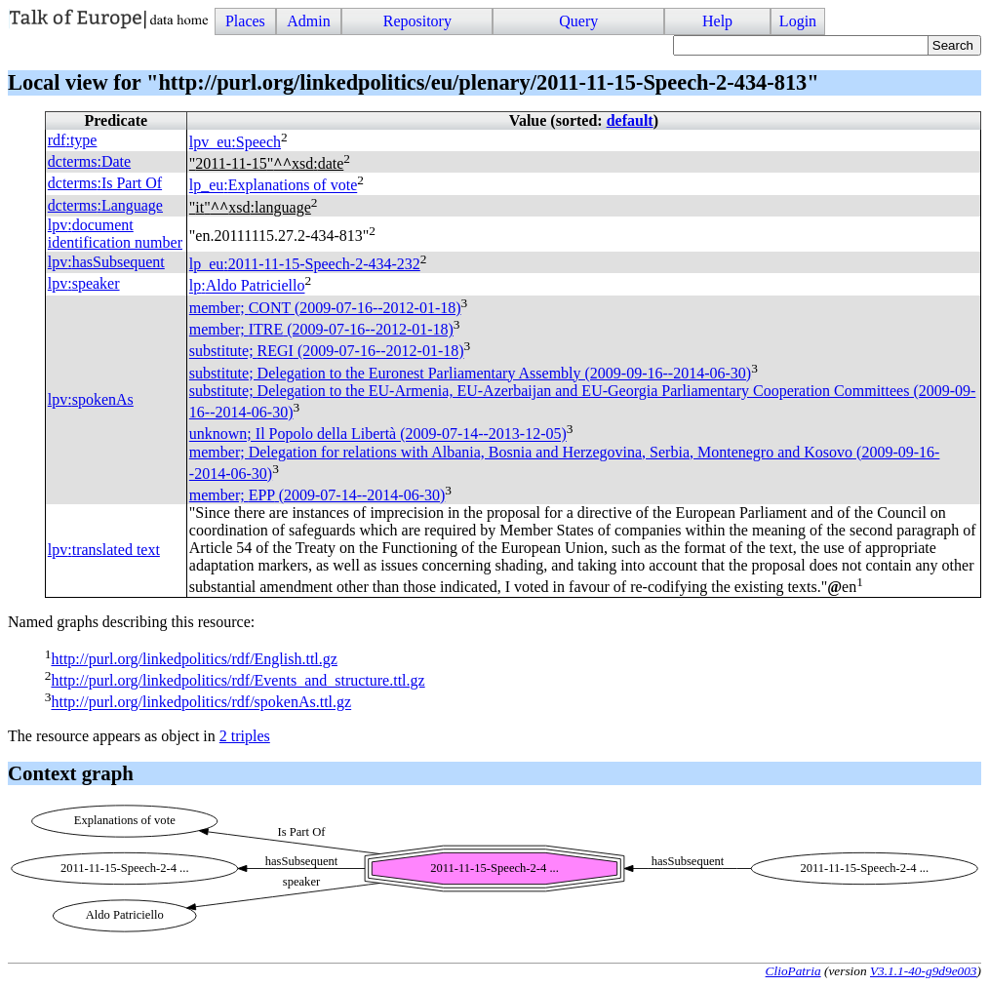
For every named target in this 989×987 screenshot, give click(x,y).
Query (578, 21)
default (630, 120)
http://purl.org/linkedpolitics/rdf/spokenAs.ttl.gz (201, 702)
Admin (308, 21)
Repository (417, 21)
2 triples (244, 736)
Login (797, 21)
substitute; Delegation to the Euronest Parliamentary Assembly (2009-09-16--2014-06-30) (470, 373)
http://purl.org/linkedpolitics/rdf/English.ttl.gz (193, 659)
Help (717, 21)
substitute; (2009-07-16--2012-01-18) (326, 351)
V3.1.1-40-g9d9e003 (923, 971)
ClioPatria (793, 971)
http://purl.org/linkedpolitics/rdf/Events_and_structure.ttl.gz (237, 680)
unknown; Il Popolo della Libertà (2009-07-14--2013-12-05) (378, 434)
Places (245, 21)
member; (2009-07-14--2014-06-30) (317, 495)
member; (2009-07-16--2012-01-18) (325, 307)
